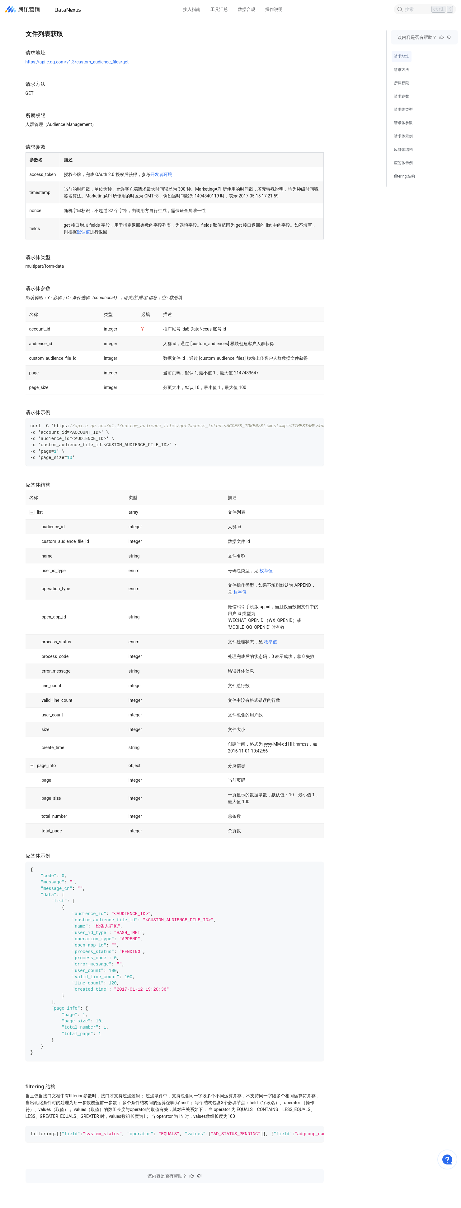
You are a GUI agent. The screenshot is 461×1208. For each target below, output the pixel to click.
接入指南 (191, 9)
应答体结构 (403, 149)
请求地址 (401, 56)
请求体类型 (403, 109)
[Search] (425, 9)
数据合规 (246, 9)
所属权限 (401, 83)
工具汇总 (219, 9)
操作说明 (274, 9)
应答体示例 (403, 163)
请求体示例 (403, 136)
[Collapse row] (31, 512)
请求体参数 (403, 123)
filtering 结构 (404, 176)
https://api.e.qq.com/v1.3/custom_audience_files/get (77, 61)
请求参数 (401, 96)
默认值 (83, 231)
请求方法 (401, 69)
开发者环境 (161, 174)
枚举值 (266, 570)
